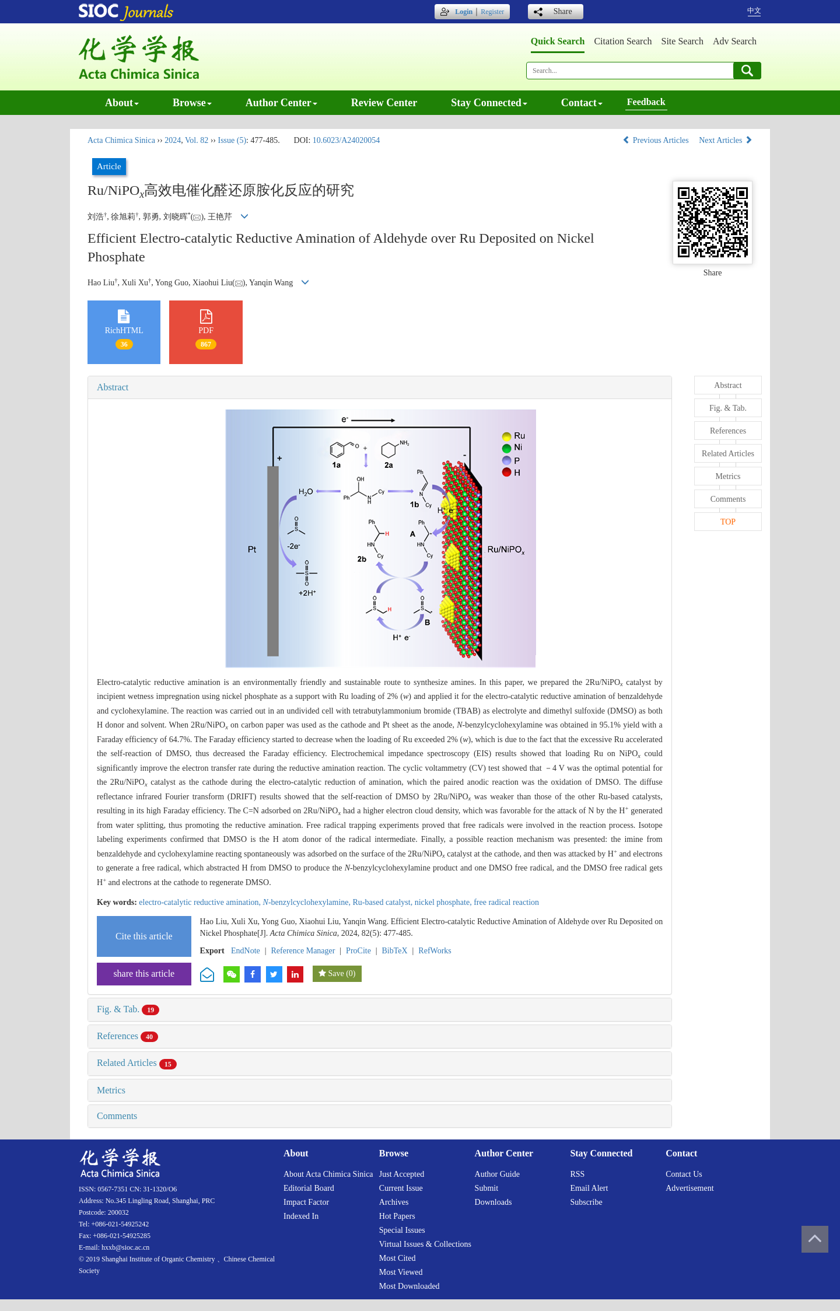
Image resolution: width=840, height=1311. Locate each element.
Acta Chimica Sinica (121, 140)
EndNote (245, 950)
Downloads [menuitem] (493, 1202)
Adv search (735, 41)
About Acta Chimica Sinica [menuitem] (328, 1174)
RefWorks (434, 950)
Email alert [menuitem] (589, 1188)
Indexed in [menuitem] (301, 1216)
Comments (117, 1116)
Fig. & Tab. (128, 1009)
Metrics (111, 1090)
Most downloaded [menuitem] (409, 1286)
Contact (582, 103)
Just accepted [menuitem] (401, 1174)
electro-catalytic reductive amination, (200, 902)
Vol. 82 (196, 140)
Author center (281, 103)
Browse (192, 103)
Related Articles (137, 1063)
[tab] (379, 387)
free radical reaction (506, 902)
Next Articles (725, 140)
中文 (754, 10)
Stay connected (489, 103)
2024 (172, 140)
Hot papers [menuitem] (397, 1216)
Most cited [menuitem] (397, 1258)
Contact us (684, 1174)
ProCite (358, 950)
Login (464, 12)
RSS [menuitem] (577, 1174)
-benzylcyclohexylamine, (308, 902)
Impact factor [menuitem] (306, 1202)
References (127, 1036)
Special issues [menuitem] (402, 1230)
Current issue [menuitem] (401, 1188)
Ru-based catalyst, (384, 902)
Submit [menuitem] (486, 1188)
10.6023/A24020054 (346, 140)
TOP (728, 522)
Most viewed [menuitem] (401, 1272)
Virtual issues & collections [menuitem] (425, 1244)
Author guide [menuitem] (497, 1174)
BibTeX (395, 950)
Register (492, 12)
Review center (384, 103)
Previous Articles (656, 140)
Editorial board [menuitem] (309, 1188)
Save (336, 973)
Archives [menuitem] (394, 1202)
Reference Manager (303, 950)
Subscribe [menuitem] (586, 1202)
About (122, 103)
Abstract (112, 387)
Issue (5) (232, 140)
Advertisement (689, 1188)
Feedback (646, 102)
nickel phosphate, (444, 902)
